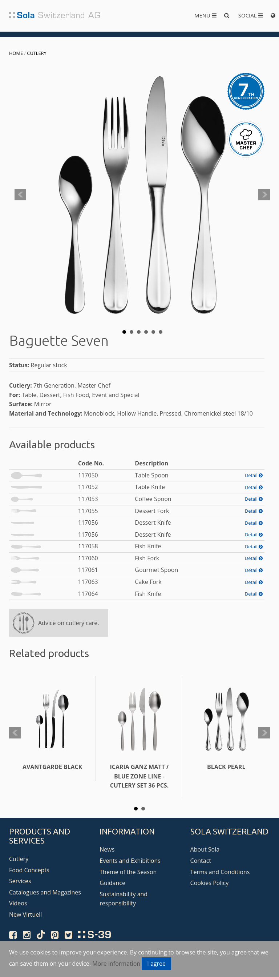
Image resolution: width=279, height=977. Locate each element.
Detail (254, 475)
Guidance (112, 883)
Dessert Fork (152, 511)
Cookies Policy (209, 883)
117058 (88, 546)
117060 (88, 558)
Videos (18, 903)
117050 (88, 475)
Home (16, 53)
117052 (88, 487)
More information (116, 964)
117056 (88, 522)
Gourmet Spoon (156, 570)
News (107, 849)
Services (20, 881)
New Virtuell (25, 914)
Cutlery (36, 53)
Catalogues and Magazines (45, 892)
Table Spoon (151, 475)
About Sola (205, 849)
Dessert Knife (153, 522)
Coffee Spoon (153, 499)
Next (264, 195)
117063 (88, 582)
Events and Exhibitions (130, 861)
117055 (88, 511)
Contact (200, 861)
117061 (88, 570)
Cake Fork (148, 582)
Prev (20, 195)
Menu (205, 15)
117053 (88, 499)
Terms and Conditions (220, 872)
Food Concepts (29, 870)
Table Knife (150, 487)
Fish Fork (147, 558)
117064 (88, 594)
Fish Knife (148, 546)
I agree (156, 964)
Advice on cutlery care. (68, 623)
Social (250, 15)
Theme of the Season (128, 872)
